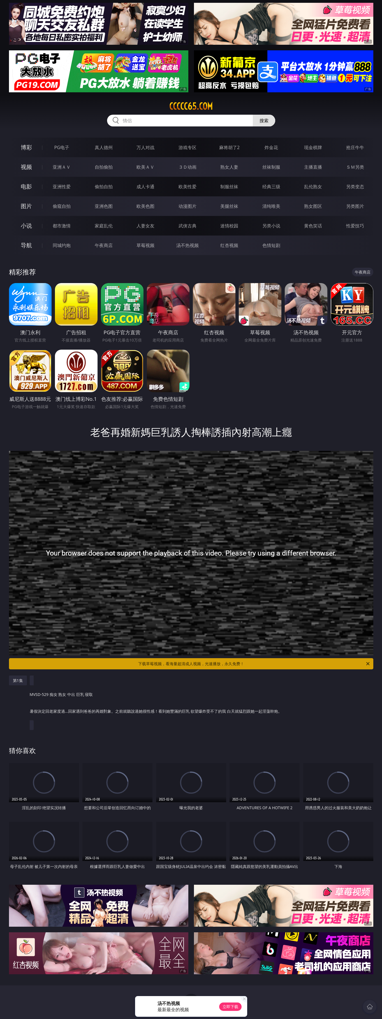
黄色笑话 (313, 226)
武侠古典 (187, 226)
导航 (26, 245)
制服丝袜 (229, 186)
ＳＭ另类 (355, 167)
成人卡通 (145, 186)
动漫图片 (187, 206)
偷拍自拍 (104, 186)
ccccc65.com (191, 106)
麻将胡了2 (229, 147)
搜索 (264, 120)
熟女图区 (313, 206)
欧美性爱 (187, 186)
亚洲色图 (104, 206)
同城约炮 (62, 245)
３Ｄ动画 (187, 167)
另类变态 (355, 186)
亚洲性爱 (62, 186)
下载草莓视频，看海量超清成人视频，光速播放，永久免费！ (254, 663)
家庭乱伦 (104, 226)
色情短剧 (271, 245)
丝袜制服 (271, 167)
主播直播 (313, 167)
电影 (26, 186)
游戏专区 (187, 147)
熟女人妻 (229, 167)
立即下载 (230, 1006)
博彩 (26, 147)
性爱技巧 (355, 226)
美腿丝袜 (229, 206)
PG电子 (61, 147)
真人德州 (104, 147)
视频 (26, 167)
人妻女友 (145, 226)
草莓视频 (145, 245)
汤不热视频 (187, 245)
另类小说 (271, 226)
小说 (26, 225)
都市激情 (62, 226)
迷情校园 (229, 226)
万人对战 (145, 147)
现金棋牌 (313, 147)
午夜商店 (104, 245)
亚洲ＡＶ (62, 167)
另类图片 (355, 206)
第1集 (18, 680)
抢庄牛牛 (355, 147)
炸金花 (271, 147)
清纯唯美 (271, 206)
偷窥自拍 (62, 206)
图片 (26, 206)
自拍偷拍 (104, 167)
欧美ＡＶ (145, 167)
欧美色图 (145, 206)
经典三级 (271, 186)
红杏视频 (229, 245)
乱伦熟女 (313, 186)
